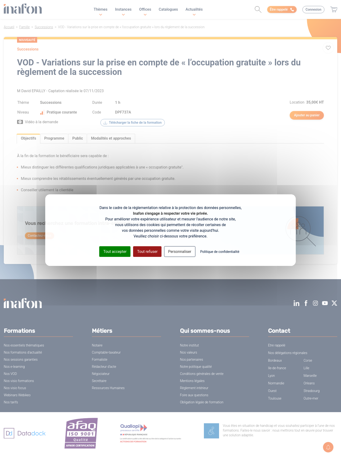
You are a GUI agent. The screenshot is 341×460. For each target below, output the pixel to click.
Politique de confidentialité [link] (219, 251)
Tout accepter (114, 251)
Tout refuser (147, 251)
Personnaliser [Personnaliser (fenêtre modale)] (179, 251)
